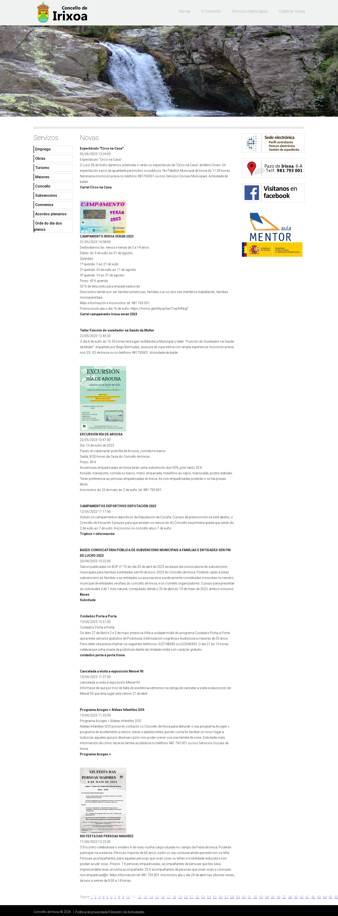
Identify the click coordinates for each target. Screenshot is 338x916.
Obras (40, 158)
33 (261, 897)
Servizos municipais (250, 11)
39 (296, 897)
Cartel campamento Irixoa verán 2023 (108, 314)
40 (302, 897)
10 (128, 897)
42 (313, 897)
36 (278, 897)
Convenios (44, 205)
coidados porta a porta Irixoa (102, 655)
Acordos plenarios (51, 214)
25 (215, 897)
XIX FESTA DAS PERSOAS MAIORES (106, 836)
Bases (84, 594)
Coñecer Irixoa (292, 11)
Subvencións (46, 195)
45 (330, 897)
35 (273, 897)
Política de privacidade (91, 912)
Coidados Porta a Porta (98, 616)
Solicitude (88, 600)
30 (244, 897)
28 (232, 897)
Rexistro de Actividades (127, 912)
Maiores (42, 177)
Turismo (42, 168)
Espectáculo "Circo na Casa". (102, 148)
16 (163, 897)
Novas (185, 11)
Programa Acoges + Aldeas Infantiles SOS (112, 710)
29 (238, 897)
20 (186, 897)
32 (255, 897)
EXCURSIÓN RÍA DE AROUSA (101, 434)
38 (290, 897)
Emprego (43, 149)
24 (209, 897)
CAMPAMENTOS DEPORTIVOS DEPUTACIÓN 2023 (118, 506)
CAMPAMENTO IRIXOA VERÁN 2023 (107, 236)
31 (249, 897)
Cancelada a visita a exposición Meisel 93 (112, 671)
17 (168, 897)
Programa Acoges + (95, 754)
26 (220, 897)
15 (157, 897)
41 (307, 897)
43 (319, 897)
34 (267, 897)
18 (174, 897)
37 (284, 897)
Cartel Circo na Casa (96, 187)
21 (192, 897)
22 (197, 897)
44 (325, 897)
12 (139, 897)
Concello (42, 186)
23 (203, 897)
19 (180, 897)
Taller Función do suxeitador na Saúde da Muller (117, 330)
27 (226, 897)
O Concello (211, 11)
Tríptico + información (97, 534)
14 (151, 897)
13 (145, 897)
